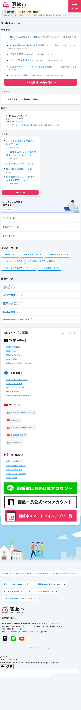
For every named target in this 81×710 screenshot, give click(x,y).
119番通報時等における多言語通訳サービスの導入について (39, 45)
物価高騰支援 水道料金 (59, 254)
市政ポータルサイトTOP (22, 15)
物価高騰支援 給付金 (33, 254)
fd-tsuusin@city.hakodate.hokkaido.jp (40, 124)
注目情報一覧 (9, 217)
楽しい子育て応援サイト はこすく (19, 267)
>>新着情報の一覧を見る (39, 82)
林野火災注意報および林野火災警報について (31, 36)
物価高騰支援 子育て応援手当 (42, 261)
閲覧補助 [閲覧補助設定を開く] (9, 12)
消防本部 (49, 15)
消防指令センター (62, 15)
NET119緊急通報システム (23, 60)
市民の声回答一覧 (11, 226)
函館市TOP (6, 15)
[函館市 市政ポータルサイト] (14, 5)
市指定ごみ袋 (11, 254)
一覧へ (20, 192)
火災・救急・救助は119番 (22, 75)
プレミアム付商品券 (13, 261)
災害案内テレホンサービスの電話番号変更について (35, 66)
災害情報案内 (16, 53)
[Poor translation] (9, 666)
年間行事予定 (9, 236)
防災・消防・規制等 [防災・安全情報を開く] (29, 12)
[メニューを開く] (74, 6)
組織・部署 (38, 15)
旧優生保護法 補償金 (50, 267)
